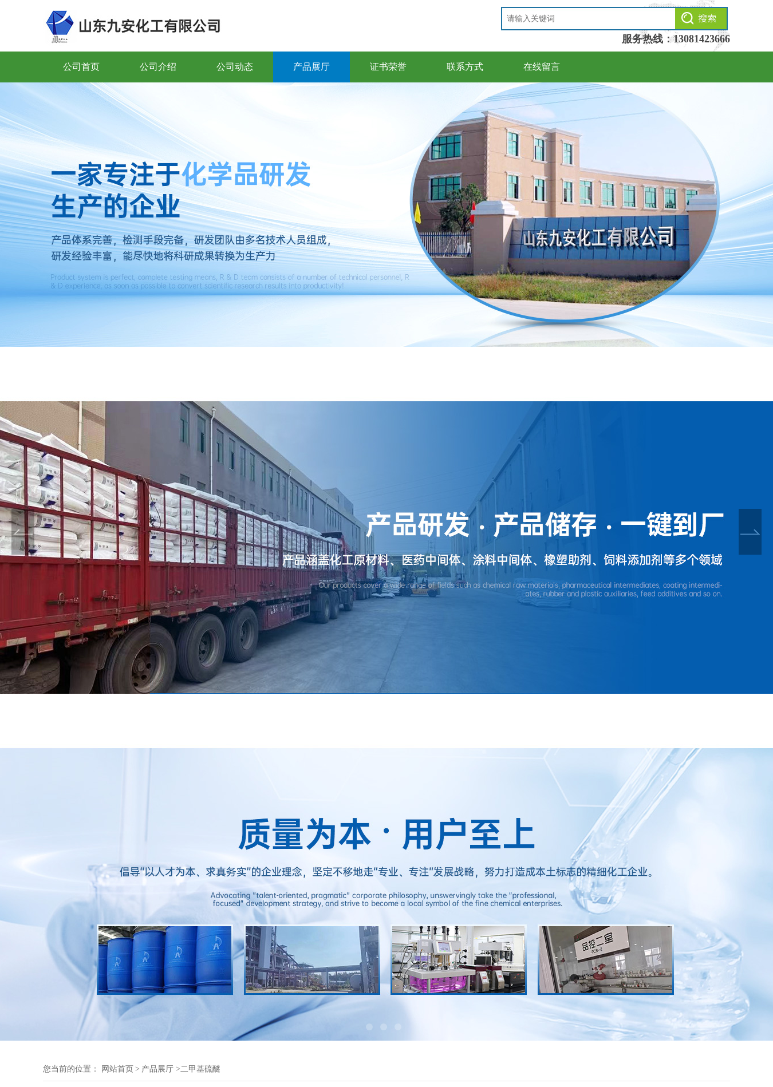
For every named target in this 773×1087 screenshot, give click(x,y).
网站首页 (117, 1069)
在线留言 (541, 67)
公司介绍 (158, 67)
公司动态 (234, 67)
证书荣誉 (388, 67)
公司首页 (81, 67)
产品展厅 (311, 67)
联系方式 (465, 67)
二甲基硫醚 (200, 1069)
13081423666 (701, 39)
